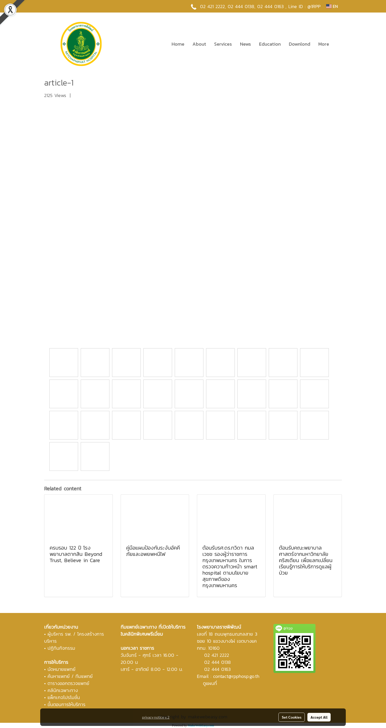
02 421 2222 (212, 6)
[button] (338, 44)
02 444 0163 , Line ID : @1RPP (288, 6)
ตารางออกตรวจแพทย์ (68, 683)
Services (223, 43)
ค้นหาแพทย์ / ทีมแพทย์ (70, 676)
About (199, 43)
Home (178, 43)
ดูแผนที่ (210, 683)
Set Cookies (291, 717)
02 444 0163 (217, 669)
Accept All (319, 717)
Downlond (299, 43)
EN (332, 6)
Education (270, 43)
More (323, 43)
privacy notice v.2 (155, 717)
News (245, 43)
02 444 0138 (241, 6)
